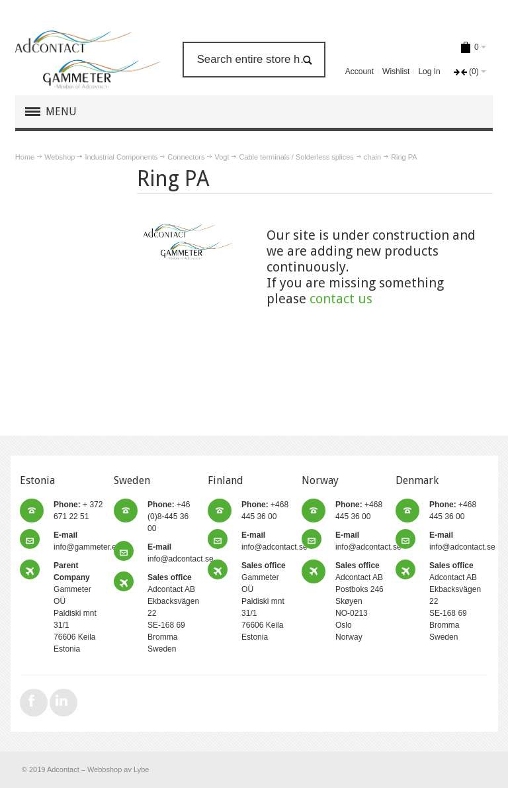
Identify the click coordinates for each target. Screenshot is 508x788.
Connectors (185, 157)
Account (359, 71)
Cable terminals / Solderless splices (296, 157)
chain (372, 157)
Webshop (59, 157)
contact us (341, 299)
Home (24, 157)
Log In (429, 71)
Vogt (221, 157)
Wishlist (395, 71)
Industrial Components (121, 157)
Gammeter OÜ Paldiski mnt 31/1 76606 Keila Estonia (263, 601)
